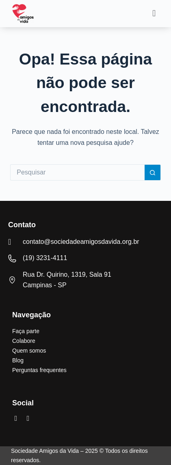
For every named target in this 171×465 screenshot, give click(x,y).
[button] (154, 13)
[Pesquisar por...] (77, 172)
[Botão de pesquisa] (153, 172)
